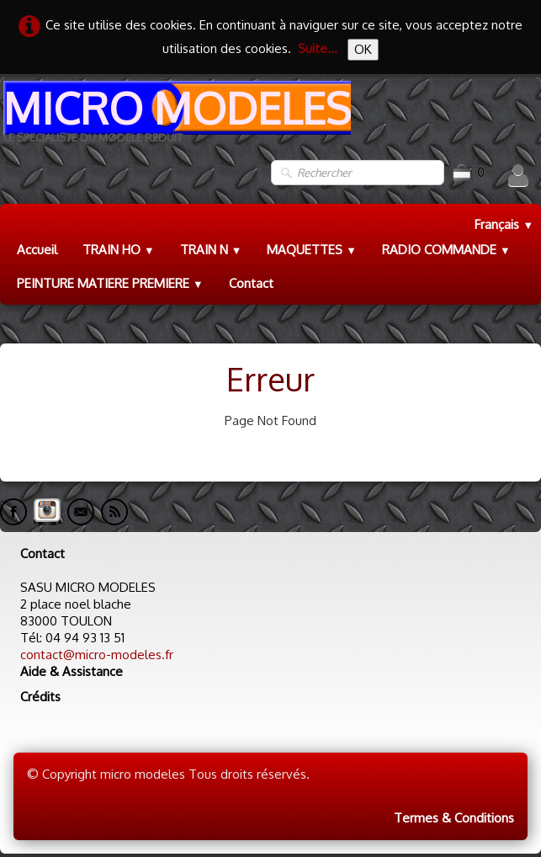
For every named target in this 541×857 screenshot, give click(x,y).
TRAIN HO (118, 250)
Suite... (317, 48)
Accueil (37, 250)
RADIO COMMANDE (446, 250)
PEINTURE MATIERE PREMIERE (110, 283)
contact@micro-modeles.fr (96, 655)
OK (363, 49)
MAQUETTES (312, 250)
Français (504, 224)
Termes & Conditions (454, 818)
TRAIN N (211, 250)
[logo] (175, 118)
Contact (251, 283)
